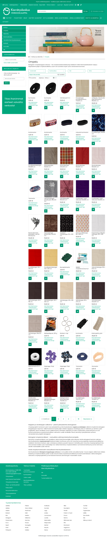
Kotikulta (46, 506)
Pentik (65, 510)
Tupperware (86, 510)
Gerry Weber (28, 508)
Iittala (26, 527)
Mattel (46, 525)
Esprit (7, 525)
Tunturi (85, 508)
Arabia (7, 510)
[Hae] (85, 11)
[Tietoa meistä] (51, 4)
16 (78, 419)
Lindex (46, 513)
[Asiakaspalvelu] (14, 4)
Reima (65, 518)
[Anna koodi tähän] (14, 78)
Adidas (8, 508)
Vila (84, 518)
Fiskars (27, 506)
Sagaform (67, 527)
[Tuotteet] (7, 18)
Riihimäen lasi (68, 520)
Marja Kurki (47, 523)
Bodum (8, 513)
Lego (45, 510)
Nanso (46, 530)
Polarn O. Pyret (68, 513)
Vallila (84, 513)
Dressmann (9, 520)
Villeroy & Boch (87, 520)
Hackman (28, 510)
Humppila (28, 525)
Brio (7, 515)
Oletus (47, 78)
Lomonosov (47, 515)
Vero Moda (86, 515)
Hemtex (27, 520)
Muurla (46, 527)
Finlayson (8, 530)
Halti (26, 513)
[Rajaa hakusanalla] (46, 74)
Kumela (46, 508)
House (27, 523)
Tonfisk (85, 506)
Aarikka (8, 506)
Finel (7, 527)
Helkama (27, 518)
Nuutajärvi (67, 508)
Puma (65, 515)
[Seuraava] (87, 419)
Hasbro (27, 515)
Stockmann (67, 530)
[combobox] (63, 11)
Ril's (65, 523)
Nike (65, 506)
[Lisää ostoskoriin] (30, 107)
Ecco (7, 523)
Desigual (8, 518)
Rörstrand (66, 525)
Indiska (27, 530)
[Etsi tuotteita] (63, 11)
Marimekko (47, 520)
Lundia (46, 518)
